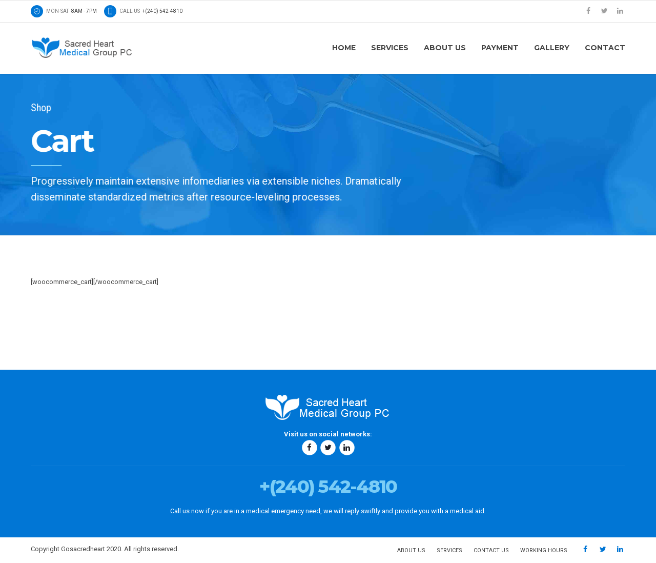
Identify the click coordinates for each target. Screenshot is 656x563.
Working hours (543, 550)
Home (344, 47)
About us (445, 47)
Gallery (551, 47)
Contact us (491, 550)
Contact (605, 47)
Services (389, 47)
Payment (500, 47)
